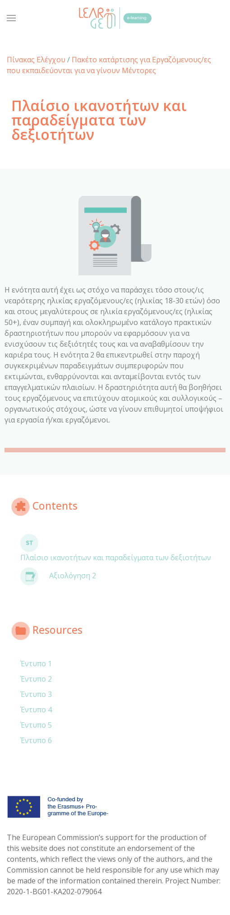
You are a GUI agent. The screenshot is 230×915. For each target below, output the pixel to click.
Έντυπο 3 (36, 694)
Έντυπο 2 (36, 679)
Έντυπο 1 (36, 664)
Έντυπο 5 (36, 725)
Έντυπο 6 (36, 740)
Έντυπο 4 (36, 710)
